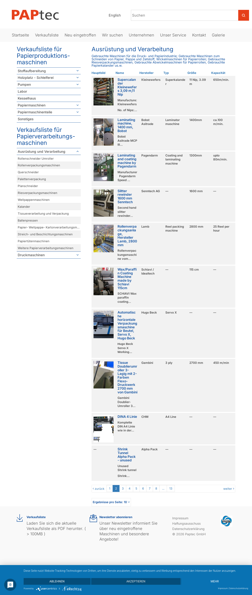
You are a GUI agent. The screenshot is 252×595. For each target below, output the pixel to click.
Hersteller (146, 73)
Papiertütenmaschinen (33, 241)
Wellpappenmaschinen (34, 200)
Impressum (180, 518)
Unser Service (173, 35)
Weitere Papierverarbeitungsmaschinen (45, 248)
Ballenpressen (28, 220)
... (163, 488)
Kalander (24, 207)
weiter (227, 489)
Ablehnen (56, 581)
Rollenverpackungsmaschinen (39, 165)
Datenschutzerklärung (188, 529)
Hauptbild (98, 73)
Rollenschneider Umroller (36, 158)
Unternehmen (141, 35)
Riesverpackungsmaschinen (37, 193)
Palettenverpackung (32, 179)
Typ (166, 73)
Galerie (218, 35)
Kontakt (199, 35)
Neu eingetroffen (80, 35)
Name (120, 73)
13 (170, 488)
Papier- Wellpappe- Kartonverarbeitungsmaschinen (49, 227)
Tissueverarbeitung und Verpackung (43, 213)
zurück (99, 489)
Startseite (20, 35)
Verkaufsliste (47, 35)
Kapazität (218, 73)
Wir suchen (112, 35)
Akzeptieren (135, 581)
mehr (215, 581)
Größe (191, 73)
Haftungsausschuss (186, 523)
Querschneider (28, 172)
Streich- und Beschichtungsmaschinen (45, 234)
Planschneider (28, 186)
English (115, 15)
